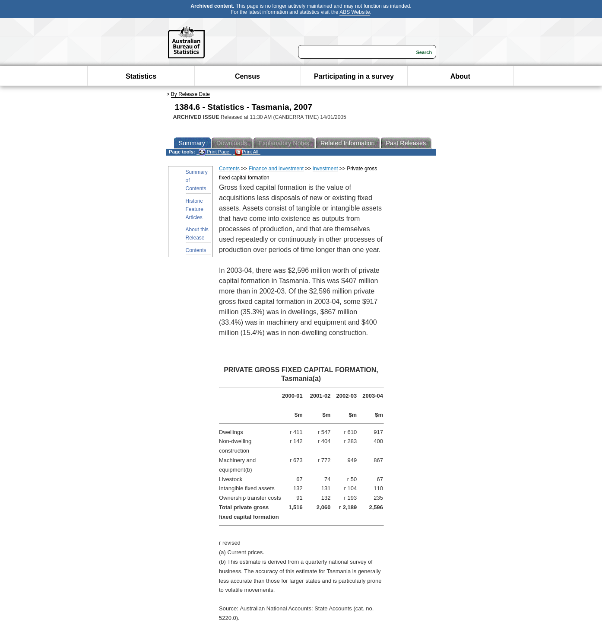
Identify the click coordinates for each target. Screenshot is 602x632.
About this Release (197, 234)
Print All (246, 152)
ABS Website (354, 12)
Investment (325, 169)
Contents (196, 250)
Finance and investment (276, 169)
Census (247, 76)
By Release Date (190, 94)
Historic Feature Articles (194, 209)
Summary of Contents (197, 180)
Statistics (141, 76)
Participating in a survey (354, 76)
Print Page (214, 152)
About (460, 76)
